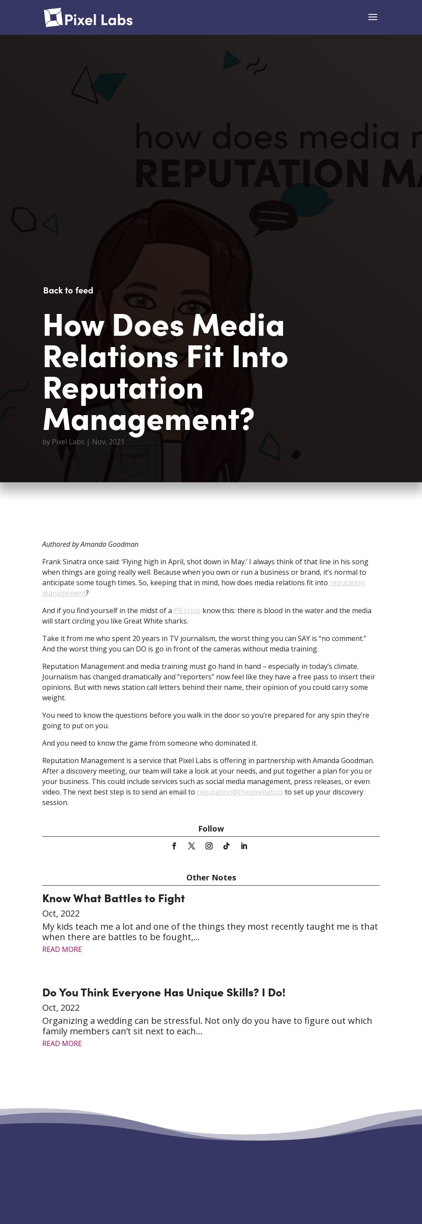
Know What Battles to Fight (113, 897)
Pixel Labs (68, 442)
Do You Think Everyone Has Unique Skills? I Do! (164, 991)
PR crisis (187, 610)
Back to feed (68, 289)
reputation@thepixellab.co (240, 792)
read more (62, 949)
